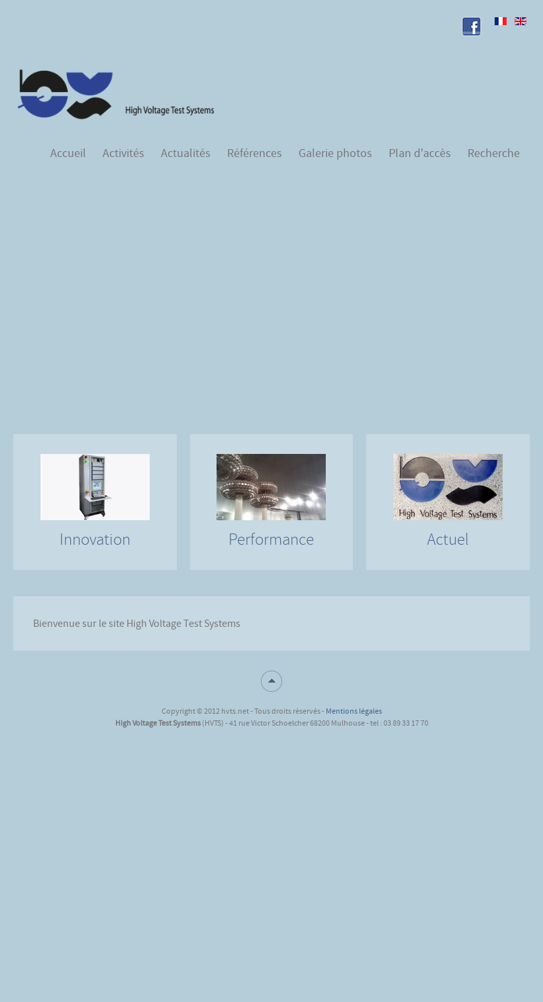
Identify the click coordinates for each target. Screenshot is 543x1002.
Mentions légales (354, 711)
